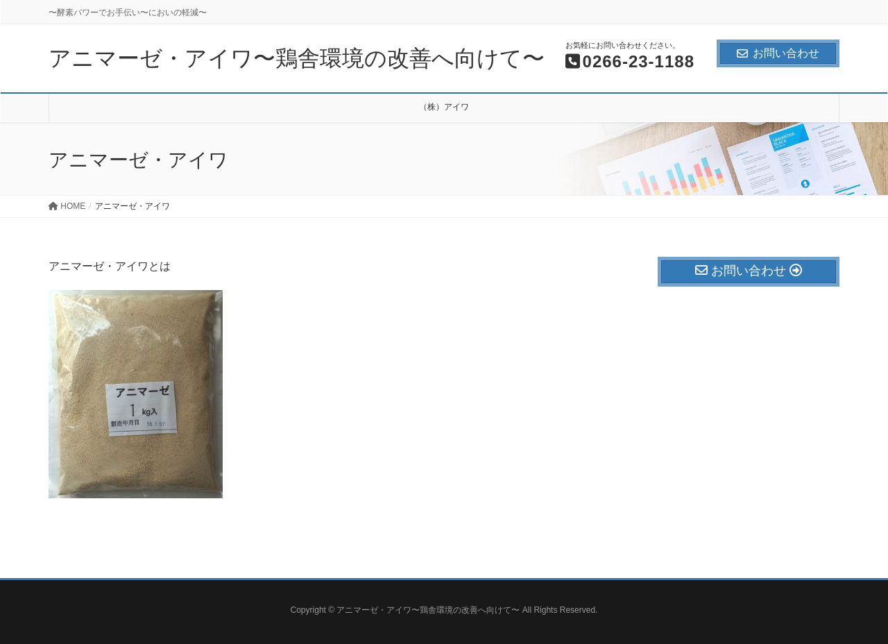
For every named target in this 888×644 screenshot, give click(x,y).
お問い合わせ (778, 53)
